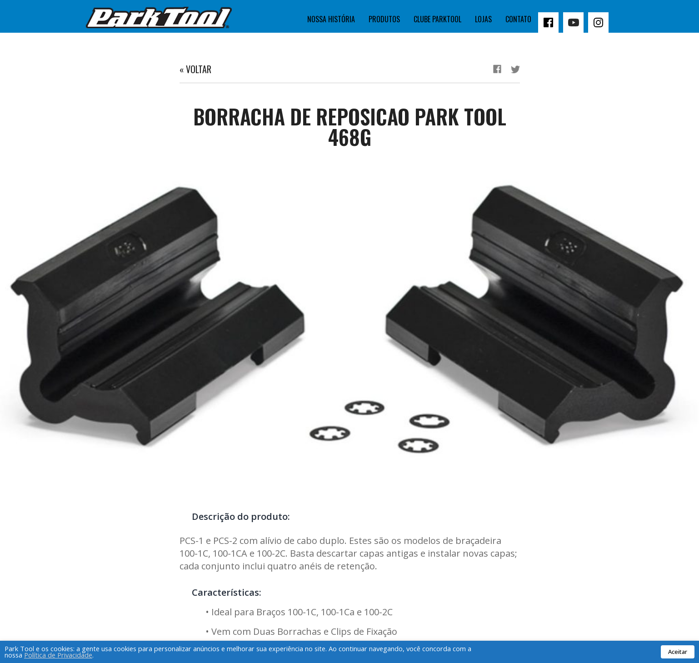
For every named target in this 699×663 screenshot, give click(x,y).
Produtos (384, 19)
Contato (518, 19)
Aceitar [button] (677, 652)
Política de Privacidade (58, 654)
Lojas (483, 19)
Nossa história (331, 19)
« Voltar (195, 69)
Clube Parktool (437, 19)
